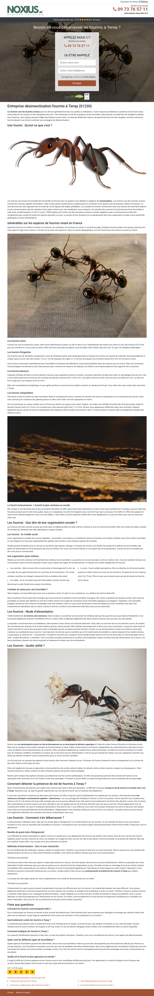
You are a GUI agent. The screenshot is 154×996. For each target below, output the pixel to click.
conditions (77, 77)
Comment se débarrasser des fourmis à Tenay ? (30, 985)
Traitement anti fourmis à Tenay (23, 981)
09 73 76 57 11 (130, 9)
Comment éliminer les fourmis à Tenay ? (97, 985)
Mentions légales (23, 992)
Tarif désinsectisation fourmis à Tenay (96, 981)
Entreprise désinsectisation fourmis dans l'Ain (26, 978)
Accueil (10, 992)
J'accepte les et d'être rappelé (78, 77)
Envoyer (77, 83)
